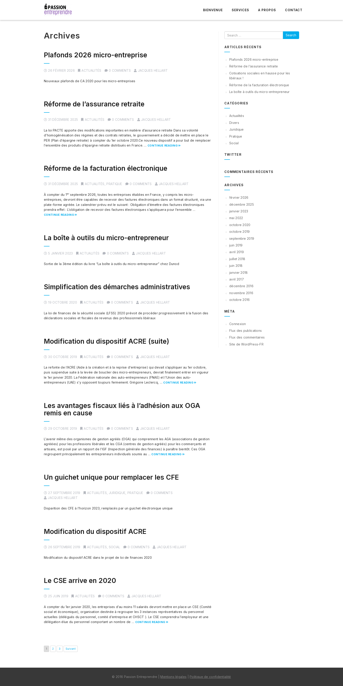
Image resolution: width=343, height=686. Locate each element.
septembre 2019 (241, 238)
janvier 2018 (238, 272)
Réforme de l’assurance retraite (94, 104)
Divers (234, 123)
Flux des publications (245, 330)
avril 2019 (236, 252)
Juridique (117, 493)
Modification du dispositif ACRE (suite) (106, 341)
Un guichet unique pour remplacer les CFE (111, 477)
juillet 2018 (237, 259)
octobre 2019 (239, 231)
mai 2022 (236, 218)
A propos (267, 10)
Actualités (91, 70)
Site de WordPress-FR (246, 344)
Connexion (237, 324)
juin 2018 (236, 265)
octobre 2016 (239, 300)
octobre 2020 (240, 225)
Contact (293, 10)
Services (240, 10)
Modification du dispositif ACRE (95, 531)
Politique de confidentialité (210, 677)
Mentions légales (173, 677)
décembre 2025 (241, 204)
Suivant (71, 648)
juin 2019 (236, 245)
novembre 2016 (241, 293)
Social (114, 547)
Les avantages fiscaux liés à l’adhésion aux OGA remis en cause (122, 409)
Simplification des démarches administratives (117, 287)
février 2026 (239, 197)
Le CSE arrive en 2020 (80, 580)
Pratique (114, 184)
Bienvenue (213, 10)
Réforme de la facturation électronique (105, 168)
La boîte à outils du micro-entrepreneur (106, 238)
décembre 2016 (241, 286)
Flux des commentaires (247, 337)
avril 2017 (236, 279)
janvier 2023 (238, 211)
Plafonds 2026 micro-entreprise (95, 55)
